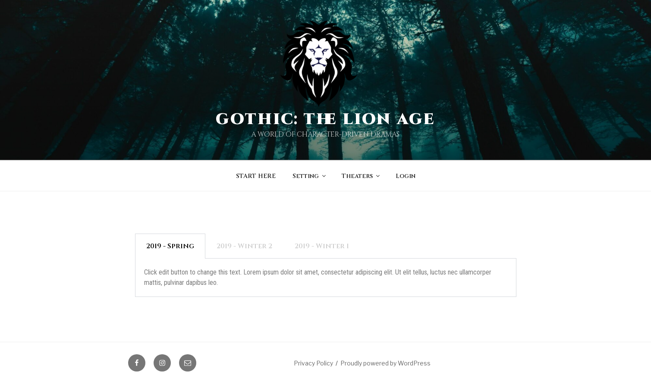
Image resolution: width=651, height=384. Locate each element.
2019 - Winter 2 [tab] (244, 246)
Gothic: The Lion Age (325, 119)
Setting (309, 176)
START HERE (256, 176)
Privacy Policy (313, 363)
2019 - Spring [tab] (170, 246)
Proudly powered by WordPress (385, 363)
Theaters (361, 176)
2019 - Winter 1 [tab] (322, 246)
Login (405, 176)
